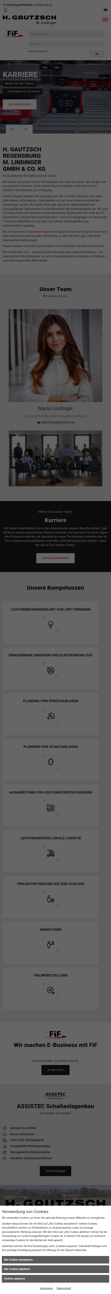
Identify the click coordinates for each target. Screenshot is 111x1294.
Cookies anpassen (14, 1278)
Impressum (46, 1288)
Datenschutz (64, 1288)
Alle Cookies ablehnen (17, 1269)
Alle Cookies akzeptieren (18, 1259)
